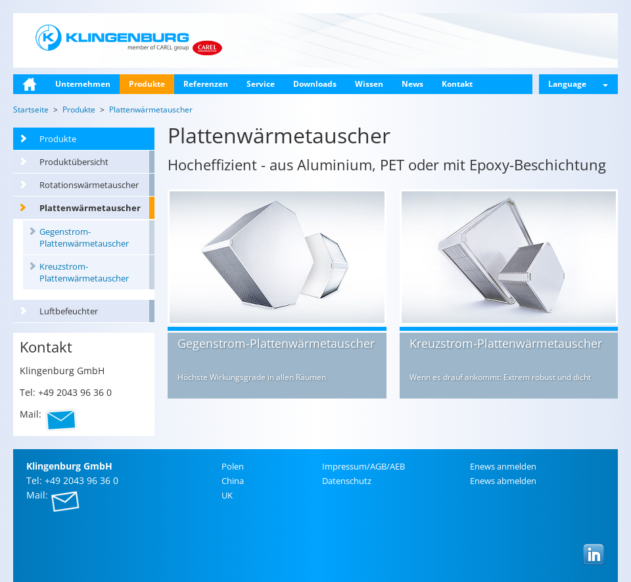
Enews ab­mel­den (503, 481)
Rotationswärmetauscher (89, 185)
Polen (233, 466)
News (412, 83)
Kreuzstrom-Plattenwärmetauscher (84, 272)
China (233, 481)
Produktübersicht (73, 162)
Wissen (369, 83)
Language (578, 83)
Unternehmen (82, 83)
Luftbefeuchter (68, 311)
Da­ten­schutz (346, 481)
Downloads (315, 83)
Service (260, 83)
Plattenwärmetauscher (90, 208)
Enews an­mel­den (503, 466)
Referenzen (205, 83)
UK (227, 495)
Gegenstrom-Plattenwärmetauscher (84, 237)
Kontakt (457, 83)
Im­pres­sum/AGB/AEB (363, 466)
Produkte (147, 83)
